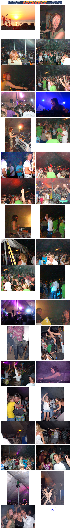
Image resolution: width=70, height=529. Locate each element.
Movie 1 (52, 509)
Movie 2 (52, 510)
